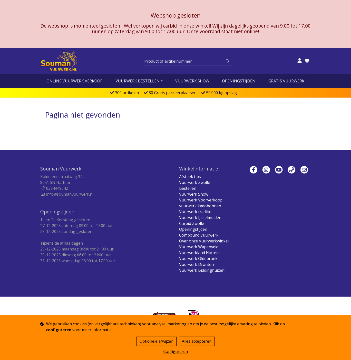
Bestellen (187, 188)
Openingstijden (238, 81)
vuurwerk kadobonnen (200, 206)
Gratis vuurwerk (286, 81)
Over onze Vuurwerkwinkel (204, 241)
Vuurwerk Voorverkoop (201, 200)
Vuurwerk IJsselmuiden (200, 217)
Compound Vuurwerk (198, 235)
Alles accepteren (197, 341)
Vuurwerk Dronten (196, 264)
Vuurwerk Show (192, 81)
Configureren (175, 351)
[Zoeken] (183, 61)
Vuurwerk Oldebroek (198, 258)
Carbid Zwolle (191, 223)
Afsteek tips (190, 176)
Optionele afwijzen (156, 341)
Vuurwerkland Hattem (199, 252)
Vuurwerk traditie (195, 211)
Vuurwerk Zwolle (194, 182)
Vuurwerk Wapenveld (198, 247)
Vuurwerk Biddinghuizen (201, 270)
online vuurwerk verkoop (75, 81)
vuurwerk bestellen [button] (138, 81)
